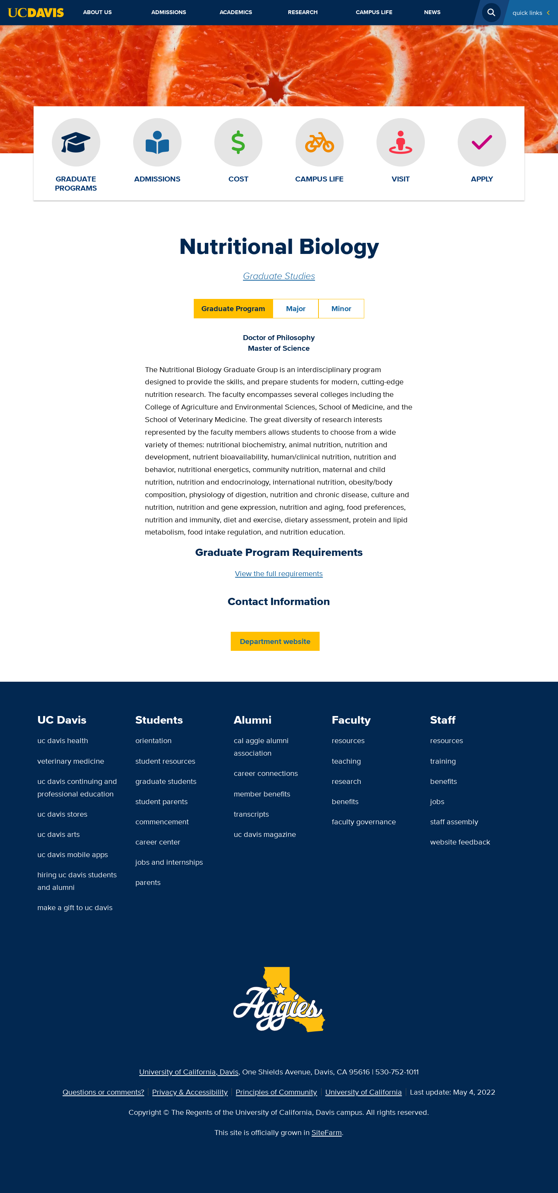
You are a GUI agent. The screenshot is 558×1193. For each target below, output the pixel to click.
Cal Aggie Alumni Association (261, 746)
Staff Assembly (454, 821)
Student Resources (165, 760)
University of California (363, 1091)
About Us (97, 12)
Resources (348, 740)
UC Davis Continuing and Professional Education (77, 787)
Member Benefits (262, 793)
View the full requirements (279, 573)
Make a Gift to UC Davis (75, 907)
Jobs (437, 801)
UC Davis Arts (58, 834)
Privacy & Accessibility (190, 1091)
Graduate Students (165, 781)
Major (296, 308)
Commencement (162, 821)
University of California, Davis (188, 1071)
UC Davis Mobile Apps (72, 854)
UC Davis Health (62, 740)
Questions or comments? (103, 1091)
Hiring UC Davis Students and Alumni (77, 881)
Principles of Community (276, 1091)
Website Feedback (460, 841)
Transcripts (251, 813)
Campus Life (374, 12)
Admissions (168, 12)
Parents (148, 882)
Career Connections (266, 773)
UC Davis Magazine (265, 834)
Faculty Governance (364, 821)
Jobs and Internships (169, 861)
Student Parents (161, 801)
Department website (275, 641)
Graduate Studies (279, 276)
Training (443, 760)
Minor (341, 308)
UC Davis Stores (62, 813)
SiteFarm (327, 1132)
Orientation (153, 740)
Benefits (345, 801)
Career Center (157, 841)
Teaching (346, 760)
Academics (236, 12)
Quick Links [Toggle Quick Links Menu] (527, 12)
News (432, 12)
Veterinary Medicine (70, 760)
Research (303, 12)
